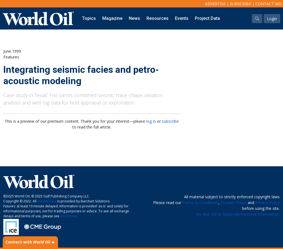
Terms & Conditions (200, 202)
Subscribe (240, 3)
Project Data (207, 18)
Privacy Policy (267, 202)
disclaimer (68, 216)
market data (46, 201)
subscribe (170, 121)
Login (272, 18)
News (134, 18)
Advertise (215, 3)
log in (151, 121)
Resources (157, 18)
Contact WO (268, 3)
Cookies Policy (234, 202)
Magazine (112, 18)
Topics (89, 18)
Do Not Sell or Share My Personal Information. (238, 214)
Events (181, 18)
